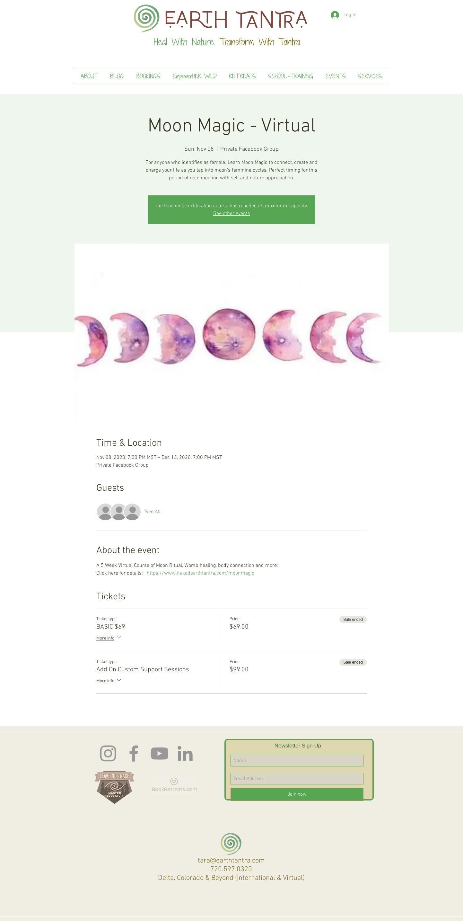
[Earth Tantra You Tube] (159, 753)
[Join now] (297, 794)
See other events (231, 213)
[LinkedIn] (185, 753)
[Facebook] (133, 753)
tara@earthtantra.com (231, 860)
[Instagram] (108, 753)
